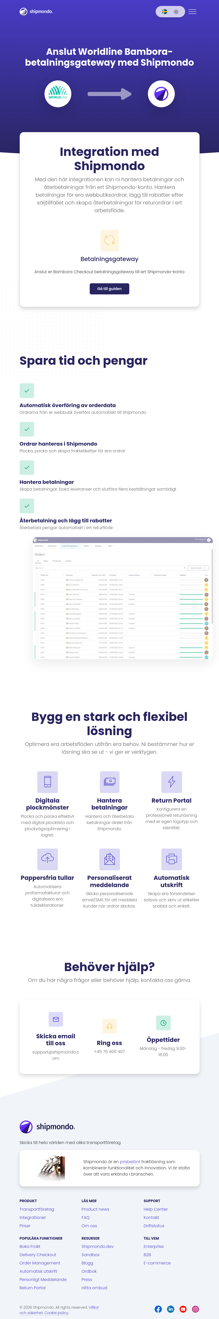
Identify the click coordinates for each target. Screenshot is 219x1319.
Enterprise (154, 1246)
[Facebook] (158, 1309)
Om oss (89, 1226)
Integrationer (33, 1218)
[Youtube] (183, 1309)
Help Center (156, 1209)
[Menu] (192, 11)
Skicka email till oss (55, 1040)
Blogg (87, 1263)
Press (87, 1280)
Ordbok (89, 1271)
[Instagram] (195, 1309)
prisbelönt (130, 1162)
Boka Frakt (30, 1246)
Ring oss (109, 1043)
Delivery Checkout (38, 1255)
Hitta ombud (94, 1288)
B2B (147, 1255)
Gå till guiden (109, 288)
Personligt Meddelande (43, 1280)
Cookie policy (56, 1312)
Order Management (40, 1263)
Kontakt (151, 1218)
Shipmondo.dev (98, 1246)
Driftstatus (154, 1226)
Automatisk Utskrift (38, 1271)
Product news (95, 1209)
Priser (25, 1226)
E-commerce (157, 1263)
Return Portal (33, 1288)
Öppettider (163, 1040)
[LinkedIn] (171, 1309)
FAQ (86, 1218)
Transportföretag (37, 1209)
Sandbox (91, 1255)
